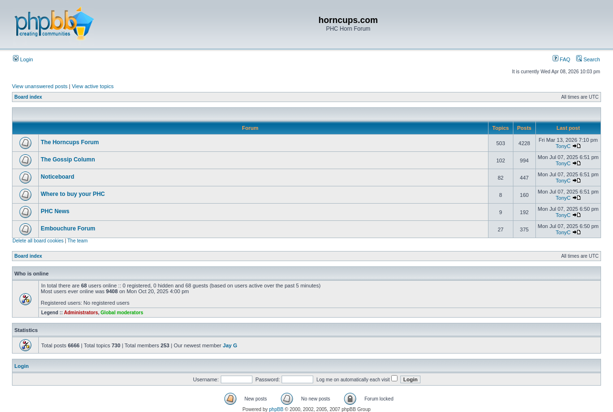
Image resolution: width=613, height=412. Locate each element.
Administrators (81, 312)
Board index (28, 97)
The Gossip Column (68, 159)
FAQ (561, 59)
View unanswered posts (40, 86)
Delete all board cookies (38, 240)
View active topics (93, 86)
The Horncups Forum (70, 142)
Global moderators (122, 312)
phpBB (276, 409)
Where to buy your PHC (73, 194)
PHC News (55, 211)
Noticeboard (57, 176)
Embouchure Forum (68, 228)
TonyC (563, 146)
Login (23, 59)
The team (78, 240)
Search (588, 59)
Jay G (230, 345)
